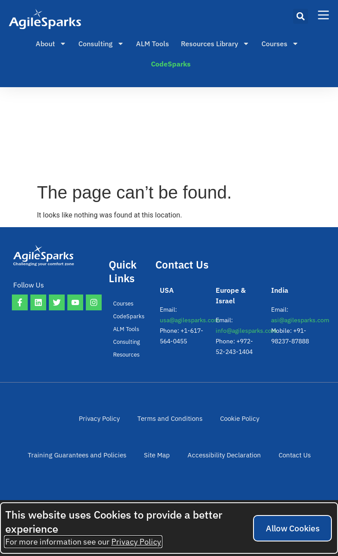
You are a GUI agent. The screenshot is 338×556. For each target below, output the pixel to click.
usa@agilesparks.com (190, 320)
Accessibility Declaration (166, 469)
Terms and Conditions (115, 423)
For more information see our (83, 542)
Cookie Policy (182, 423)
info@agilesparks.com (246, 331)
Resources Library (215, 44)
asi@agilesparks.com (300, 320)
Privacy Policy (49, 423)
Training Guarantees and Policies (263, 423)
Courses (280, 44)
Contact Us (233, 469)
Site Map (102, 469)
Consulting (101, 44)
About (51, 44)
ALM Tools (152, 43)
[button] (300, 16)
